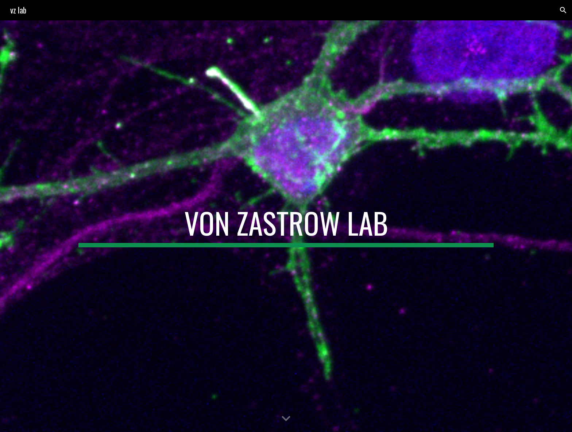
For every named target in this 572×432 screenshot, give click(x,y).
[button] (563, 10)
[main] (286, 226)
